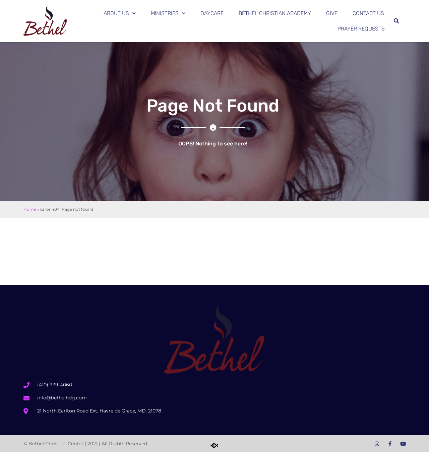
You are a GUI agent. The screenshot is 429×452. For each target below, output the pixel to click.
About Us (120, 13)
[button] (396, 21)
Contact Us (368, 13)
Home (29, 209)
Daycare (212, 13)
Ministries (168, 13)
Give (332, 13)
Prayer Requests (361, 28)
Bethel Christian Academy (275, 13)
